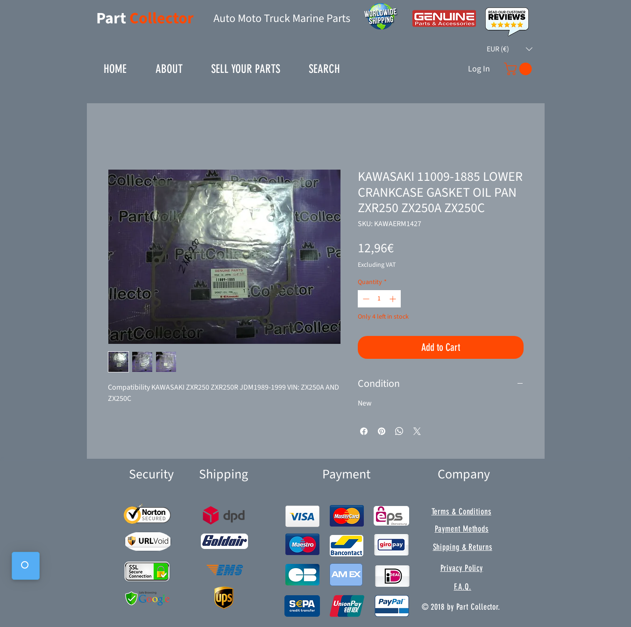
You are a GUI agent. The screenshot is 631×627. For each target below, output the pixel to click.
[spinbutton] (379, 299)
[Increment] (393, 299)
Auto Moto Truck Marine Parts (281, 18)
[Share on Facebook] (363, 431)
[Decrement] (365, 299)
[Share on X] (417, 431)
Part (112, 18)
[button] (510, 49)
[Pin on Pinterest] (381, 431)
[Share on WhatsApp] (399, 431)
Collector (161, 18)
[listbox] (510, 49)
